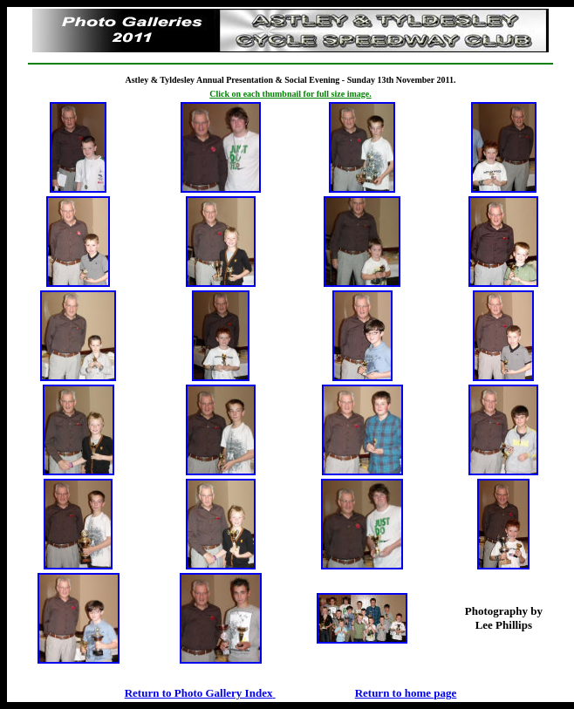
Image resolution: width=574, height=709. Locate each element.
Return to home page (406, 692)
